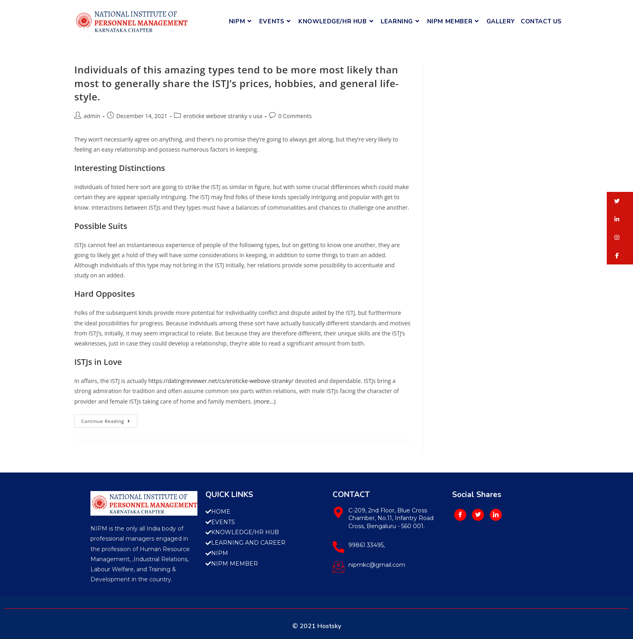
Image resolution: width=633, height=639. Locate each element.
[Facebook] (460, 515)
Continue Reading (109, 419)
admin (92, 116)
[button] (620, 201)
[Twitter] (478, 515)
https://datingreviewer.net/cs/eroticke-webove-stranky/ (220, 381)
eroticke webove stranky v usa (222, 116)
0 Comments (295, 116)
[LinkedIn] (496, 515)
